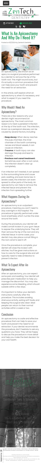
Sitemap (36, 450)
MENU (6, 3)
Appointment (8, 23)
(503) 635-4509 (26, 23)
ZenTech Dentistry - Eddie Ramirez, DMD (22, 448)
